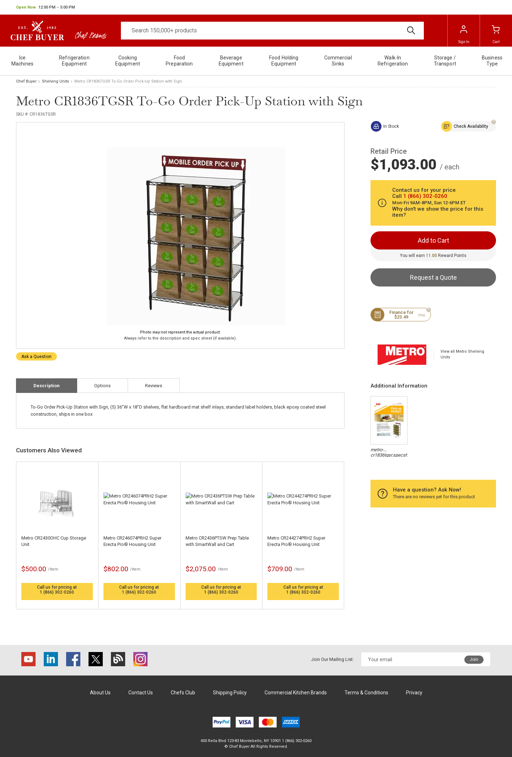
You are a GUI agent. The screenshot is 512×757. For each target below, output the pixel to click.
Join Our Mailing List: (332, 659)
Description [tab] (46, 385)
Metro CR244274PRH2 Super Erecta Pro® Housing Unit (296, 541)
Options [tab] (102, 385)
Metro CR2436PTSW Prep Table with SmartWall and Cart (217, 541)
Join (474, 659)
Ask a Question (36, 356)
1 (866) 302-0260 (57, 592)
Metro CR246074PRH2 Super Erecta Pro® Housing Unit (132, 541)
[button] (45, 7)
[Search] (272, 31)
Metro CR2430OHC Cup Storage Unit (53, 541)
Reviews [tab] (153, 385)
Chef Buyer (26, 81)
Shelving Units (55, 81)
